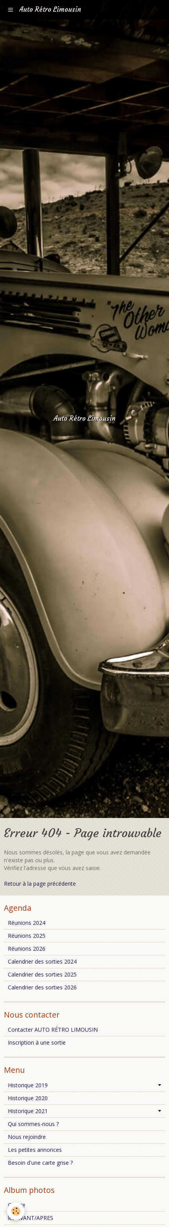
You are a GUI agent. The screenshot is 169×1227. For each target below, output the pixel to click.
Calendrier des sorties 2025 (42, 974)
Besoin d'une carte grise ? (40, 1162)
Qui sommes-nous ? (33, 1124)
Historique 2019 (28, 1085)
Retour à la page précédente (40, 883)
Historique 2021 (28, 1111)
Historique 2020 (28, 1098)
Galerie (16, 1205)
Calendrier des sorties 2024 (42, 961)
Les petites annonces (35, 1149)
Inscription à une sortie (37, 1042)
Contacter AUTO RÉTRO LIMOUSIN (53, 1029)
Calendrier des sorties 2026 (42, 987)
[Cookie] (16, 1211)
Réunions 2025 (26, 935)
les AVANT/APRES (30, 1218)
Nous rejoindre (27, 1137)
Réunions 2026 (26, 948)
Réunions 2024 (26, 922)
